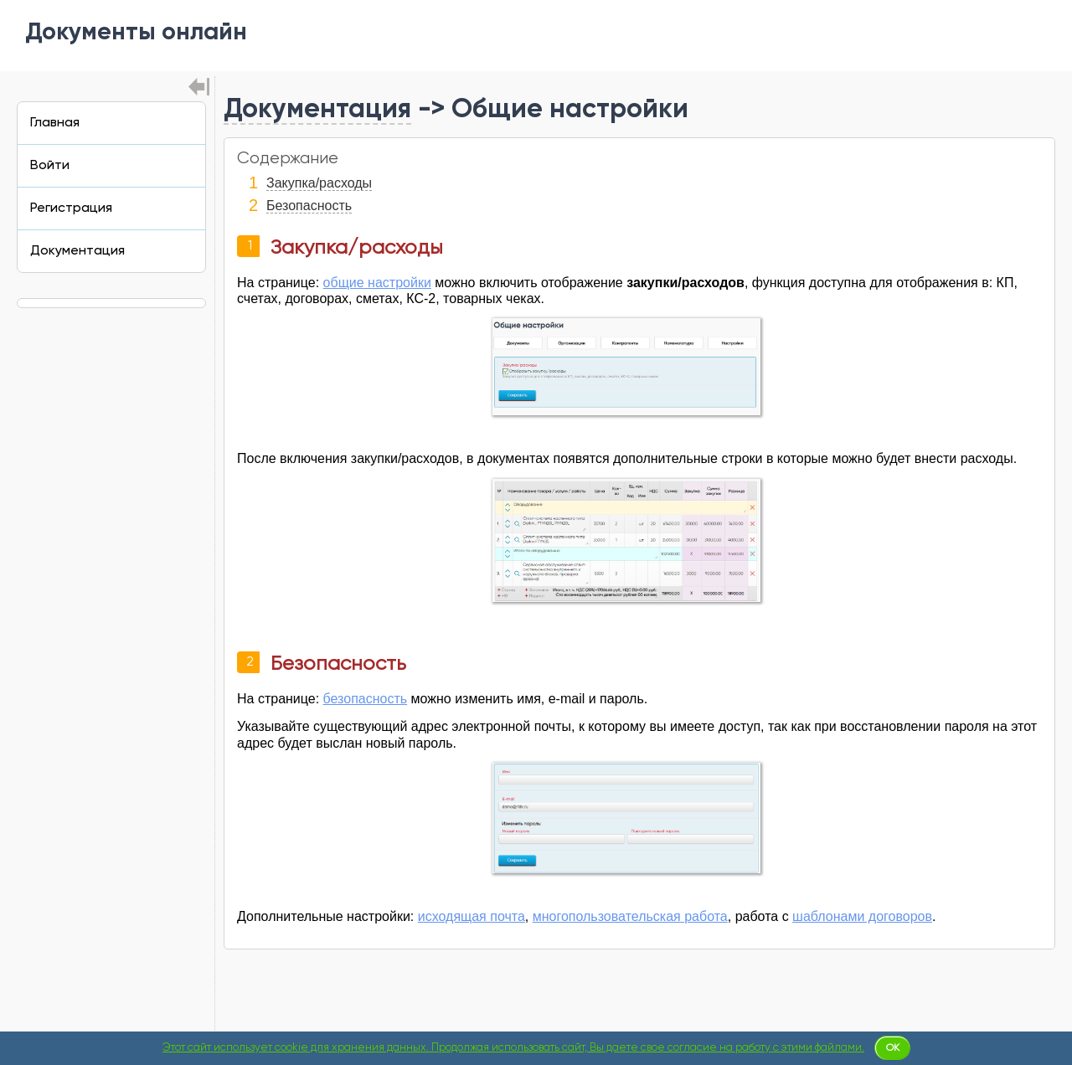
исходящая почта (471, 916)
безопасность (365, 699)
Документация (317, 109)
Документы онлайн (136, 33)
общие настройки (377, 282)
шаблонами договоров (862, 916)
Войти (50, 165)
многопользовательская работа (630, 916)
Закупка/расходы (319, 183)
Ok (892, 1048)
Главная (55, 123)
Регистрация (71, 208)
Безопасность (309, 205)
